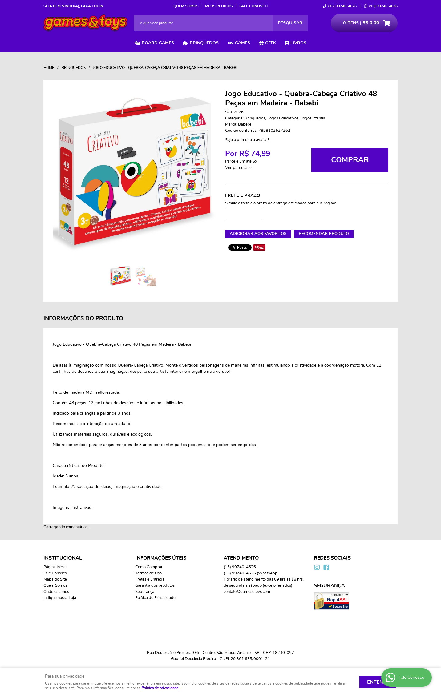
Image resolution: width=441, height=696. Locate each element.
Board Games (158, 43)
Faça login (92, 6)
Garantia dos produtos (155, 586)
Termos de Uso (148, 573)
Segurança (144, 592)
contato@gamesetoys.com (247, 592)
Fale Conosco (253, 6)
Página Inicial (55, 567)
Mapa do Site (55, 579)
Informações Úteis (160, 558)
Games (242, 43)
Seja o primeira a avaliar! (247, 140)
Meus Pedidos (219, 6)
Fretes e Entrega (149, 579)
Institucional (62, 558)
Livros (298, 43)
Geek (270, 43)
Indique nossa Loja (59, 598)
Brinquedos (204, 43)
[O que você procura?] (290, 23)
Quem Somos (186, 6)
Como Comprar (149, 567)
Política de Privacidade (155, 598)
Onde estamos (56, 592)
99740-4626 (342, 6)
